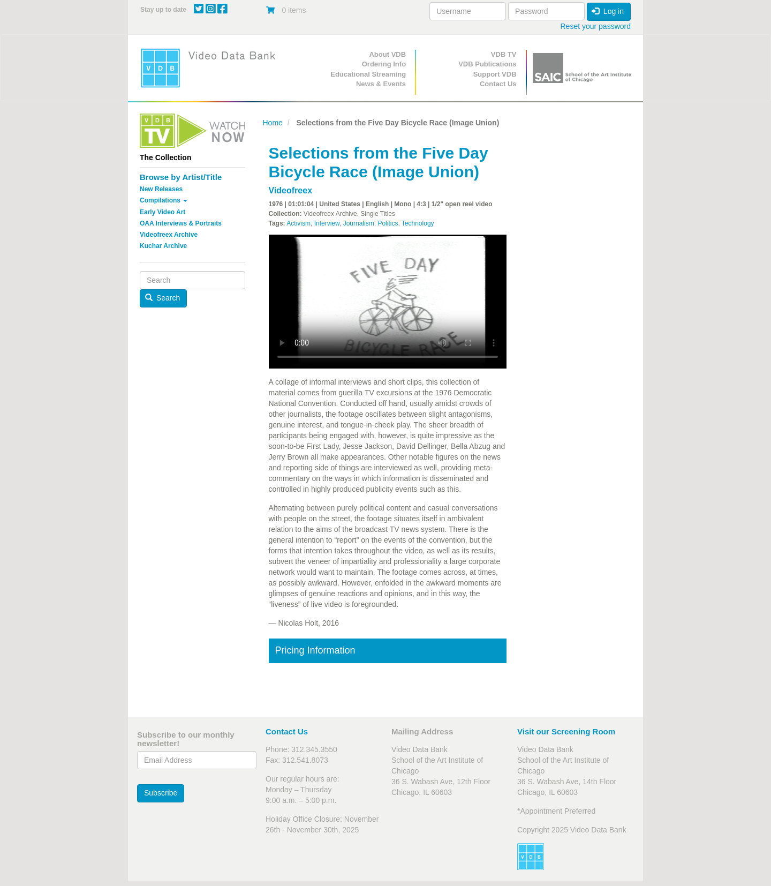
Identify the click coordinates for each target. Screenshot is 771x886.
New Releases (161, 189)
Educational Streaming (368, 74)
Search (162, 298)
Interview (326, 223)
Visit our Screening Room (566, 731)
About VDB (387, 54)
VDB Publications (487, 64)
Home (273, 122)
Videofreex (291, 190)
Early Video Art (162, 212)
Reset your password (595, 26)
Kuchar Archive (163, 246)
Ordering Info (384, 64)
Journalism (358, 223)
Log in (608, 11)
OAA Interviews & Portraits (181, 223)
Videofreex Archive (169, 234)
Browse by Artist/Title (181, 177)
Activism (298, 223)
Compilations (163, 200)
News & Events (381, 84)
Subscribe (160, 793)
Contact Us (498, 84)
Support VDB (495, 74)
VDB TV (504, 54)
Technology (418, 223)
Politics (387, 223)
